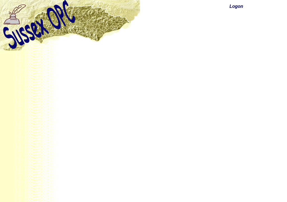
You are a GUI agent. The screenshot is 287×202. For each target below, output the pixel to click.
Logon (236, 6)
